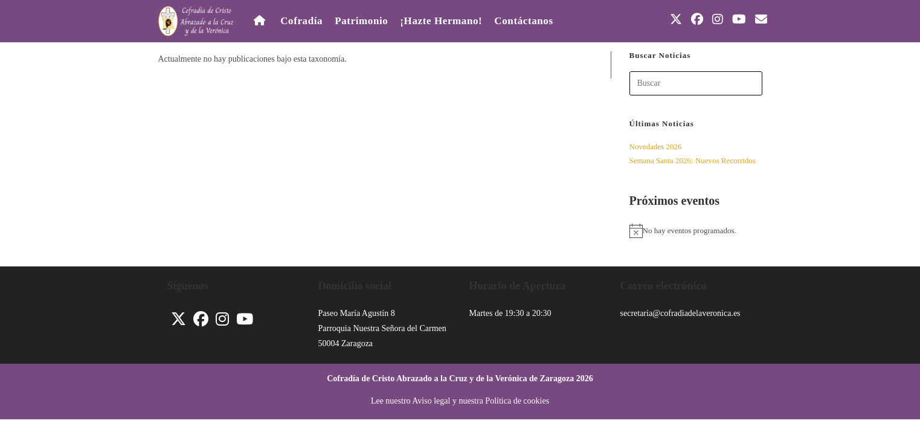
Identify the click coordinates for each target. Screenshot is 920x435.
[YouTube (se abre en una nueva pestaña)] (739, 19)
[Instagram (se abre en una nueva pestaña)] (717, 19)
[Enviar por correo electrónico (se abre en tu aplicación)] (761, 19)
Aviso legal (431, 400)
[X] (178, 319)
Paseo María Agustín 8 (356, 313)
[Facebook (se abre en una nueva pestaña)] (697, 19)
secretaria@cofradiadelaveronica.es (680, 313)
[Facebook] (200, 319)
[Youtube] (244, 319)
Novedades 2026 (655, 146)
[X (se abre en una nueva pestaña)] (676, 19)
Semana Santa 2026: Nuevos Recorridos (692, 160)
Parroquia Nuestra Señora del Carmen (382, 328)
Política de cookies (517, 400)
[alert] (695, 231)
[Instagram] (222, 319)
